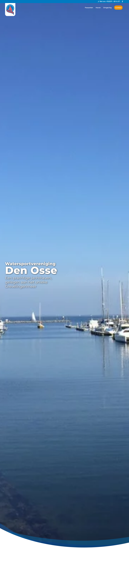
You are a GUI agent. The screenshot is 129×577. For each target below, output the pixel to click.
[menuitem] (89, 7)
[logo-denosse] (10, 9)
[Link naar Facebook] (122, 1)
